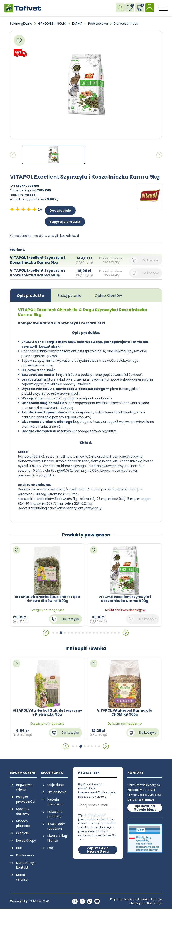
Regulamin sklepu (24, 787)
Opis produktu (30, 295)
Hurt (19, 848)
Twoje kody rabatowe (56, 826)
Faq (50, 848)
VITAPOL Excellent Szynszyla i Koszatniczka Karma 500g (37, 273)
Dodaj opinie (60, 210)
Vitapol (30, 195)
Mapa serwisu (22, 877)
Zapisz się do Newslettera (98, 850)
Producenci (25, 855)
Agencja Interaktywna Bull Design (145, 901)
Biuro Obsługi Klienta (57, 838)
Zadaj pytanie (69, 295)
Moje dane (55, 785)
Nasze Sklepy (26, 840)
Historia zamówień (55, 801)
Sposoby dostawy (22, 811)
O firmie (22, 833)
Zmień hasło (57, 792)
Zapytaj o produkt (64, 221)
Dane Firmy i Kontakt (25, 865)
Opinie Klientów (108, 295)
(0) (40, 209)
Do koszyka (150, 260)
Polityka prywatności (25, 799)
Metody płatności (23, 823)
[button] (46, 633)
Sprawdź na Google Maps (145, 808)
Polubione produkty (55, 814)
